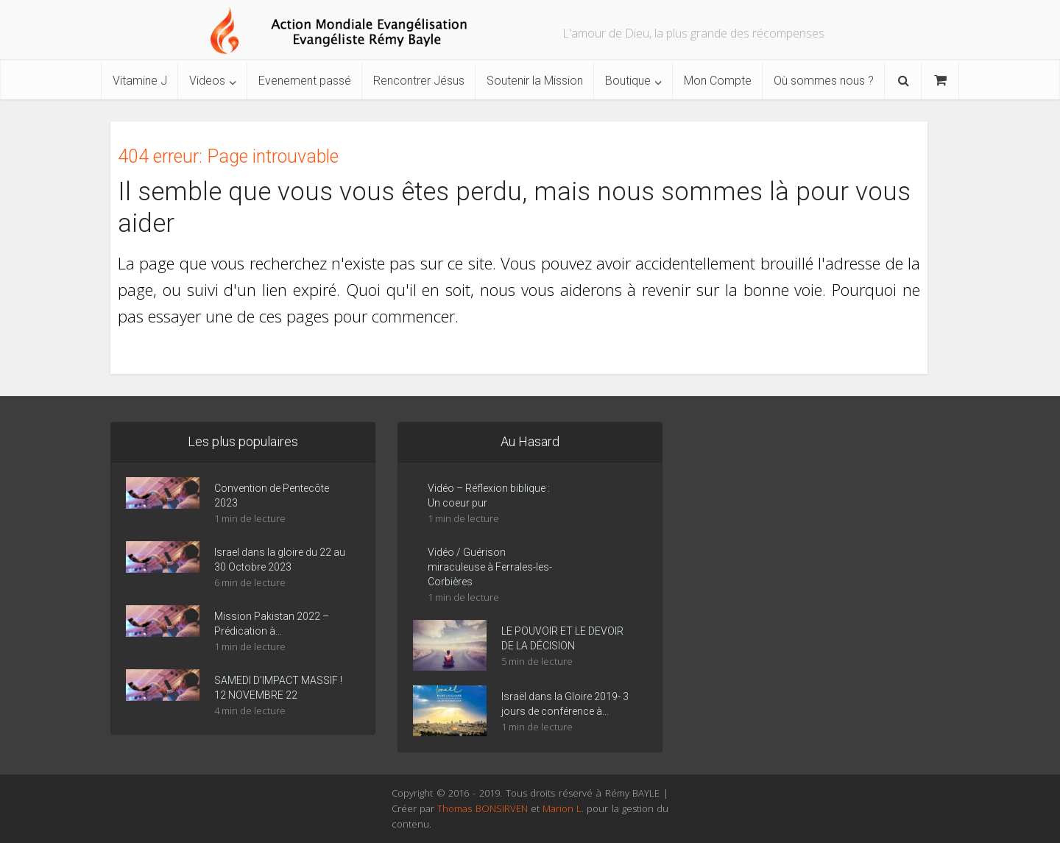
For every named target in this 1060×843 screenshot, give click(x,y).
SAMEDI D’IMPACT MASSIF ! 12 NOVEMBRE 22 (278, 687)
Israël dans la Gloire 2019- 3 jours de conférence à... (565, 704)
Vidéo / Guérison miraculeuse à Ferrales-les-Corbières (490, 567)
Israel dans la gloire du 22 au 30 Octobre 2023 (279, 559)
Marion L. (565, 808)
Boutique (628, 81)
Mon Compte (718, 81)
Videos (207, 81)
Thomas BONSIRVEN (482, 808)
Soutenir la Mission (535, 81)
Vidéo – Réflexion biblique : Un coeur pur (489, 495)
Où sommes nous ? (824, 81)
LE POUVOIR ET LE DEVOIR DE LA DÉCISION (562, 638)
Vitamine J (140, 81)
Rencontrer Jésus (418, 81)
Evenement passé (304, 81)
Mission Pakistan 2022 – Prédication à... (271, 623)
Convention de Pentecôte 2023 (271, 495)
